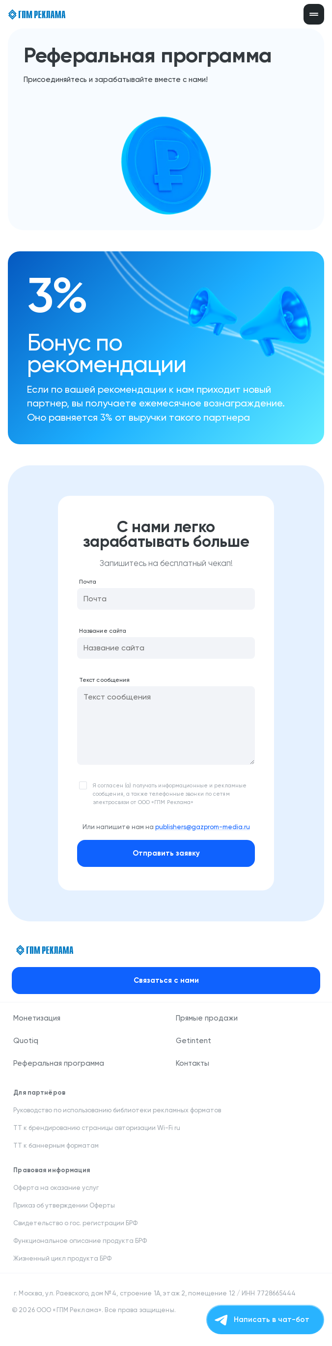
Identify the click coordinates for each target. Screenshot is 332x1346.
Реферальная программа (58, 1063)
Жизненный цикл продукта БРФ (63, 1258)
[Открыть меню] (314, 14)
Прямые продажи (207, 1018)
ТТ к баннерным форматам (56, 1145)
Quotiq (25, 1040)
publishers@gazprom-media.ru (202, 827)
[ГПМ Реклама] (37, 14)
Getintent (193, 1040)
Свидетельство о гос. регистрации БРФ (76, 1223)
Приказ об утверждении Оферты (64, 1205)
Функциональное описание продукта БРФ (80, 1240)
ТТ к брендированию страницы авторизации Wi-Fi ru (97, 1127)
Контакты (192, 1063)
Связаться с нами (166, 980)
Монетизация (36, 1018)
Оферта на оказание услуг (56, 1187)
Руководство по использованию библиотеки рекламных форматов (117, 1110)
